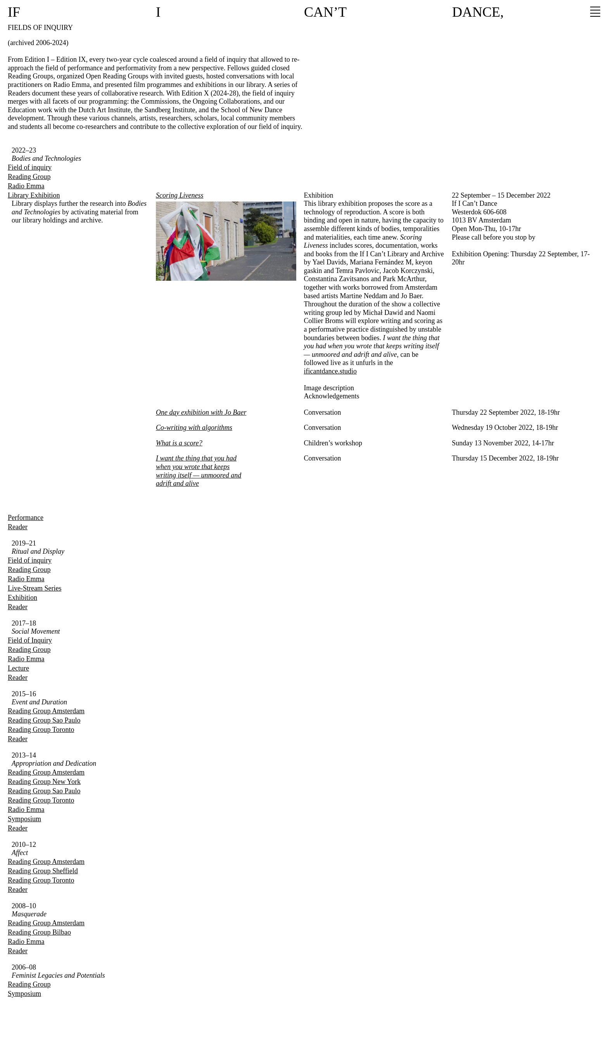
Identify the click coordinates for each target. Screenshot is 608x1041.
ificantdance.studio (330, 371)
